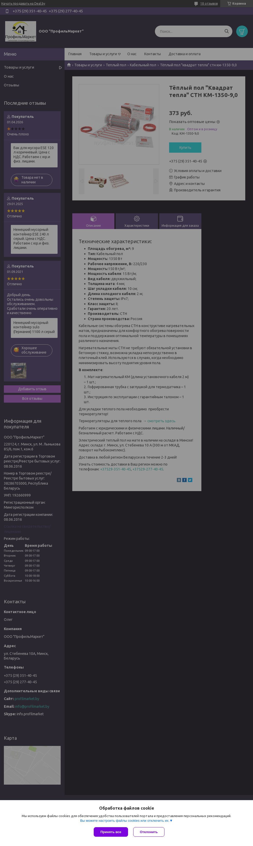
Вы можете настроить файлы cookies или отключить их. (124, 821)
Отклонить (149, 832)
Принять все (110, 832)
